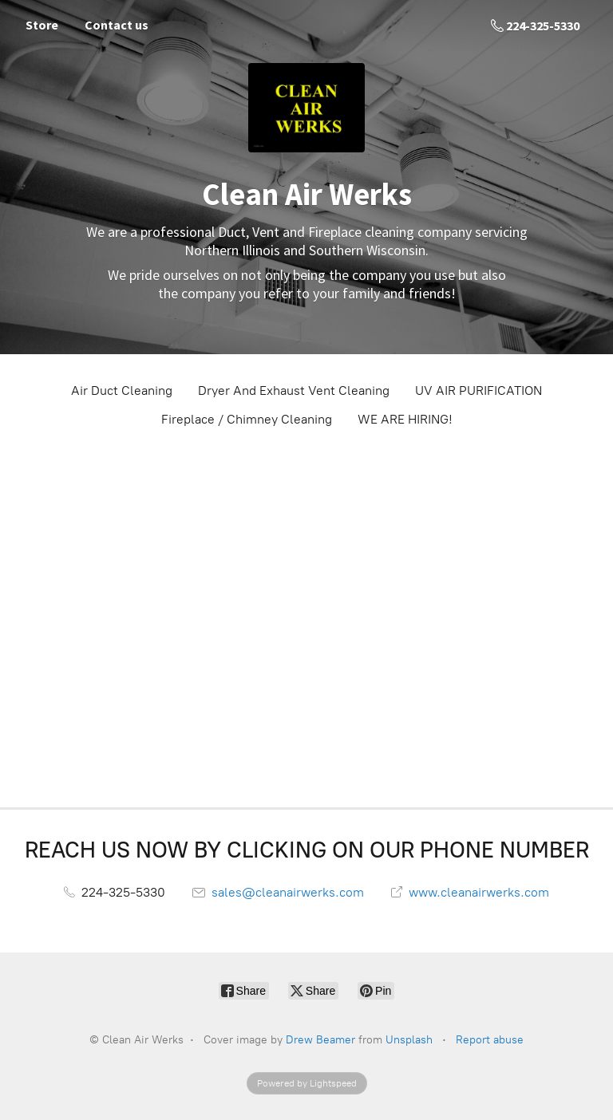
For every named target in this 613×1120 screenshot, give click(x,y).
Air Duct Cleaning (121, 390)
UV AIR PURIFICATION (478, 390)
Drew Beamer (320, 1040)
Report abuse (490, 1040)
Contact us (116, 25)
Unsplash (409, 1040)
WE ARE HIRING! (405, 419)
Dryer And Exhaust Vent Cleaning (294, 390)
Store (42, 25)
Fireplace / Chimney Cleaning (246, 419)
